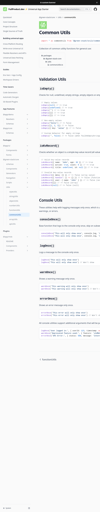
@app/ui (16, 145)
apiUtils (12, 224)
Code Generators (10, 92)
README (9, 241)
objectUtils (13, 201)
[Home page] (26, 9)
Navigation (17, 178)
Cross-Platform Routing (13, 44)
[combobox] (75, 9)
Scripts (17, 182)
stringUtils (13, 196)
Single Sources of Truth (12, 31)
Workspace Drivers (11, 79)
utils (48, 61)
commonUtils (15, 214)
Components (17, 150)
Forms (17, 155)
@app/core (16, 128)
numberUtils (14, 205)
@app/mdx (16, 236)
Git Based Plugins (10, 101)
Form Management (11, 62)
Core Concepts (9, 22)
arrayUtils (13, 219)
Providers (17, 250)
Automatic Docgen (11, 97)
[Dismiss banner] (97, 3)
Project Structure (10, 26)
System (7, 508)
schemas (17, 164)
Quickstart (7, 17)
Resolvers (17, 119)
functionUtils (14, 210)
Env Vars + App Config (12, 75)
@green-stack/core (16, 159)
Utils (17, 187)
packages (46, 55)
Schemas (17, 123)
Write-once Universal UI (13, 48)
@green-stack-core (52, 58)
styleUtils (13, 191)
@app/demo (16, 114)
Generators (17, 173)
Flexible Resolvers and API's (14, 53)
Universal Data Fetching (13, 58)
